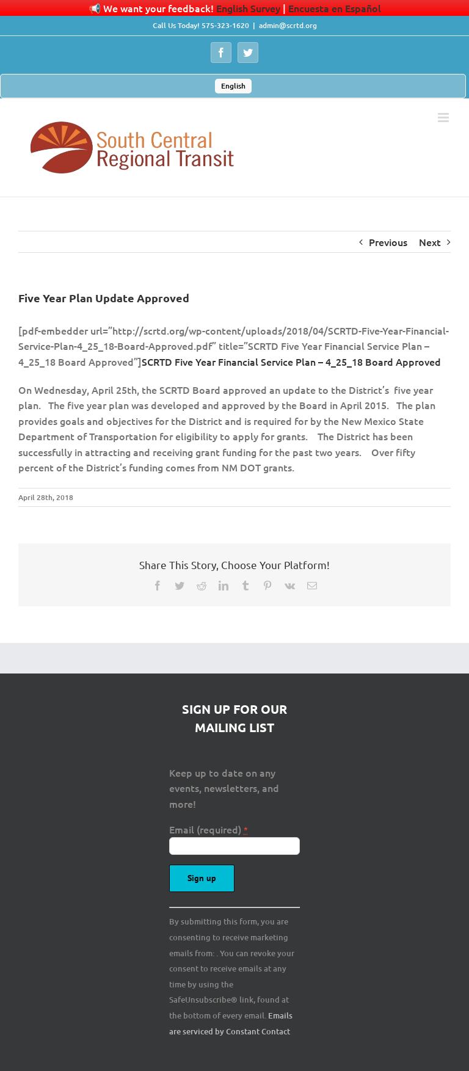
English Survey (248, 8)
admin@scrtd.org (288, 25)
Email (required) (208, 829)
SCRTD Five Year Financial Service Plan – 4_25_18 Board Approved (291, 361)
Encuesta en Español (334, 8)
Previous (388, 242)
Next (430, 242)
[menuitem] (233, 86)
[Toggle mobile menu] (444, 117)
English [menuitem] (233, 86)
